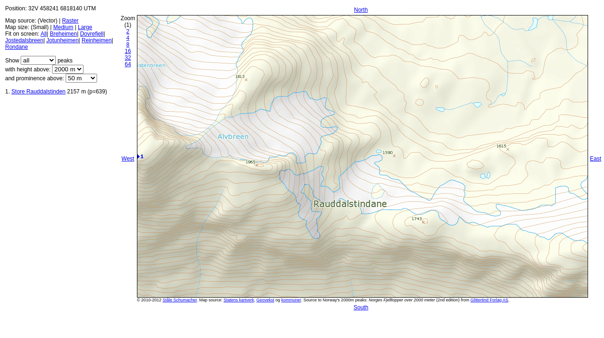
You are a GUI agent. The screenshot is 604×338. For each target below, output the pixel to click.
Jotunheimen (62, 40)
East (595, 158)
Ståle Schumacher (180, 300)
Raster (70, 20)
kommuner (291, 300)
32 (128, 57)
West (127, 158)
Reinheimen (97, 40)
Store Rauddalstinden (38, 91)
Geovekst (265, 300)
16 (128, 51)
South (361, 307)
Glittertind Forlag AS (489, 300)
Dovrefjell (92, 34)
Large (85, 27)
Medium (63, 27)
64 (128, 64)
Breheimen (63, 34)
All (43, 34)
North (361, 10)
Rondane (16, 47)
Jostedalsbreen (24, 40)
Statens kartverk (239, 300)
